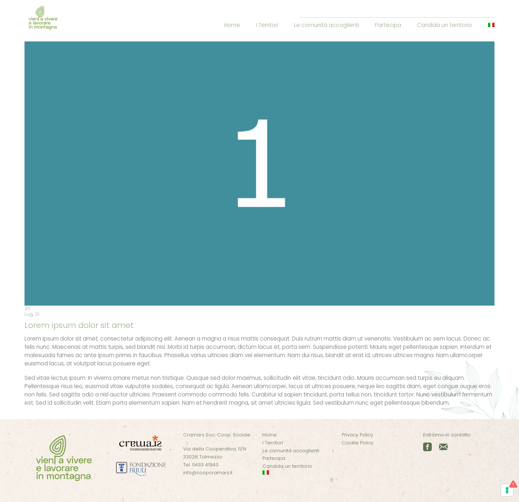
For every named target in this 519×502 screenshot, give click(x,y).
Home (232, 25)
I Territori (267, 25)
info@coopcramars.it (207, 472)
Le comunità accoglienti (326, 25)
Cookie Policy (357, 442)
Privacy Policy (357, 434)
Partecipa (388, 25)
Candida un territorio (444, 25)
